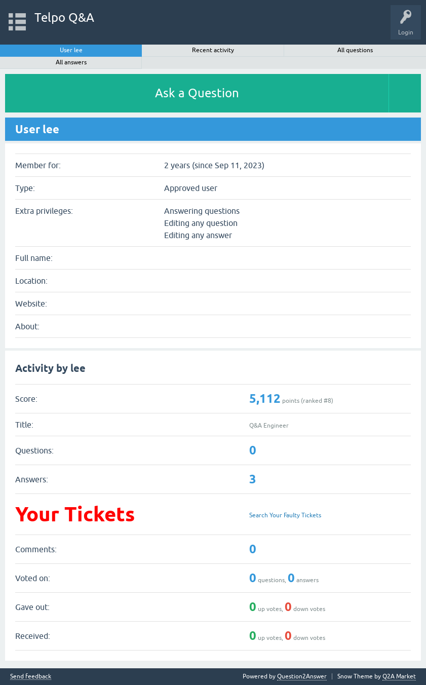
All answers (71, 62)
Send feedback (30, 676)
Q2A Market (399, 676)
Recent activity (213, 50)
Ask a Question (197, 93)
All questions (355, 50)
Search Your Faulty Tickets (285, 515)
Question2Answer (302, 676)
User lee (71, 50)
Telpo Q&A (64, 17)
